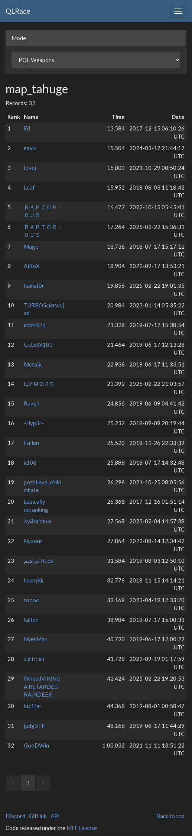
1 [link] (28, 782)
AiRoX (32, 265)
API (55, 816)
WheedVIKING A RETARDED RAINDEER (42, 686)
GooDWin (36, 745)
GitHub (38, 816)
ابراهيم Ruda (38, 560)
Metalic (33, 364)
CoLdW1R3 (38, 344)
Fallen (31, 442)
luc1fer (33, 706)
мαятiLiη (34, 325)
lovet (30, 167)
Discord (15, 816)
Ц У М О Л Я (38, 383)
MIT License (81, 827)
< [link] (13, 782)
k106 (30, 462)
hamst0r (34, 285)
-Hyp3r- (34, 423)
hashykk (33, 580)
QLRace (18, 11)
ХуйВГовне (38, 521)
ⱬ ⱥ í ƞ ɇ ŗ (34, 658)
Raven (31, 403)
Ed (27, 128)
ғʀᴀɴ (30, 148)
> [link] (43, 782)
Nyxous (33, 541)
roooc (31, 600)
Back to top (170, 816)
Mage (31, 246)
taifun (31, 619)
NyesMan (36, 639)
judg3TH (35, 725)
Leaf (29, 187)
